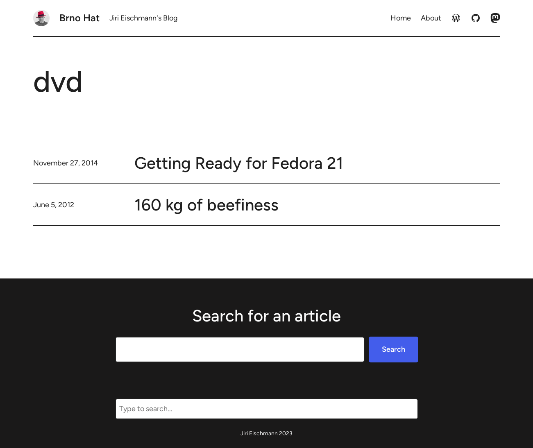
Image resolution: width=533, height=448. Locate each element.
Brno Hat (79, 18)
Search (393, 349)
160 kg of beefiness (206, 205)
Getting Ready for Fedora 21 (238, 163)
